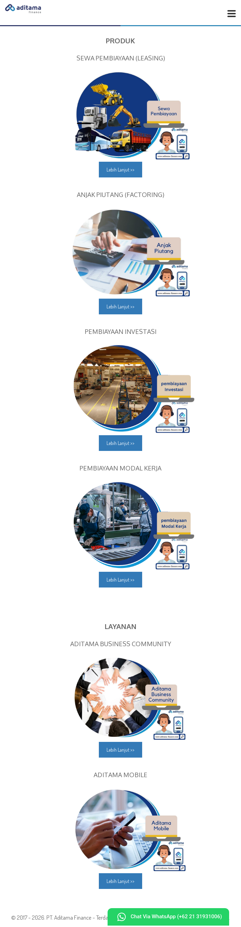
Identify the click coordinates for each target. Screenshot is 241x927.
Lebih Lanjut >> (120, 170)
